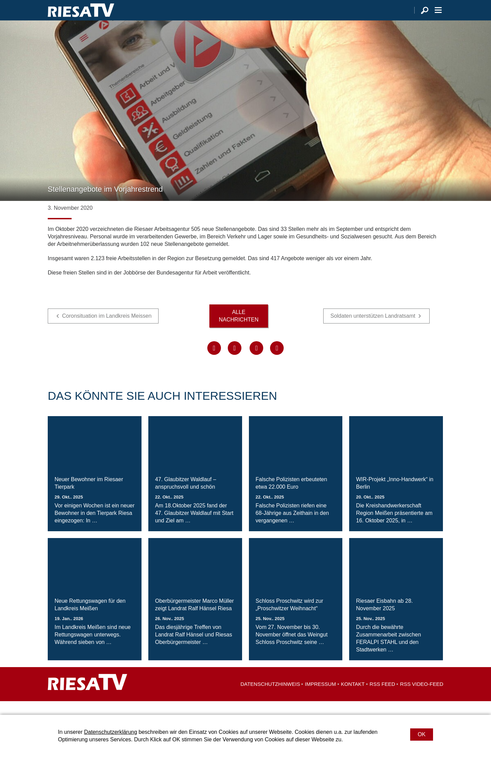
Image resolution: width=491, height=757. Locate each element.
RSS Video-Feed (421, 697)
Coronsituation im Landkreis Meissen (106, 329)
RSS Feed (382, 697)
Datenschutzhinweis (270, 697)
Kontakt (353, 697)
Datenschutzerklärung (110, 732)
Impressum (320, 697)
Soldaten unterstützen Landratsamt (372, 329)
